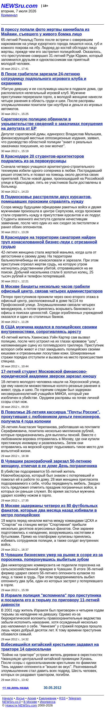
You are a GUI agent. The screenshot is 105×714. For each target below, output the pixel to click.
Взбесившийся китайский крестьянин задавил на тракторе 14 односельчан (50, 646)
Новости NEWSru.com (21, 705)
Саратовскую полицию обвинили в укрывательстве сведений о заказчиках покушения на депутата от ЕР (52, 124)
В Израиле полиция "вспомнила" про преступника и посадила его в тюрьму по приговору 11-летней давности (51, 600)
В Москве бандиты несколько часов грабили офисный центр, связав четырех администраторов (52, 288)
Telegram (74, 698)
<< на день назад (15, 687)
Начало (7, 698)
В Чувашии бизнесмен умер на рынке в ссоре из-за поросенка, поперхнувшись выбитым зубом (52, 557)
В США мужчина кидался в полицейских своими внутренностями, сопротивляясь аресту (49, 329)
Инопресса (48, 702)
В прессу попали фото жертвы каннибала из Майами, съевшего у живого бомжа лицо (45, 31)
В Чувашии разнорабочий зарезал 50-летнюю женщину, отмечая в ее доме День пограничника (49, 463)
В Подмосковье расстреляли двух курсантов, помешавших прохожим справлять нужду (46, 199)
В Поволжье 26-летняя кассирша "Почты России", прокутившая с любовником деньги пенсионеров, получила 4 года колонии (50, 417)
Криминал (9, 15)
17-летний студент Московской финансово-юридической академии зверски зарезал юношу (48, 373)
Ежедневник (47, 698)
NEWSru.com (19, 5)
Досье (20, 698)
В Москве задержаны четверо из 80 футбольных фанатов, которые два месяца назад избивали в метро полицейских (49, 510)
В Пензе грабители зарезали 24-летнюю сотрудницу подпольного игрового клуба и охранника (43, 78)
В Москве (30, 702)
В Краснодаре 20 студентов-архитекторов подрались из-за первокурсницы (42, 158)
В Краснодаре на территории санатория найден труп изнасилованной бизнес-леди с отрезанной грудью (49, 242)
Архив (31, 698)
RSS (62, 698)
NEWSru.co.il (11, 702)
